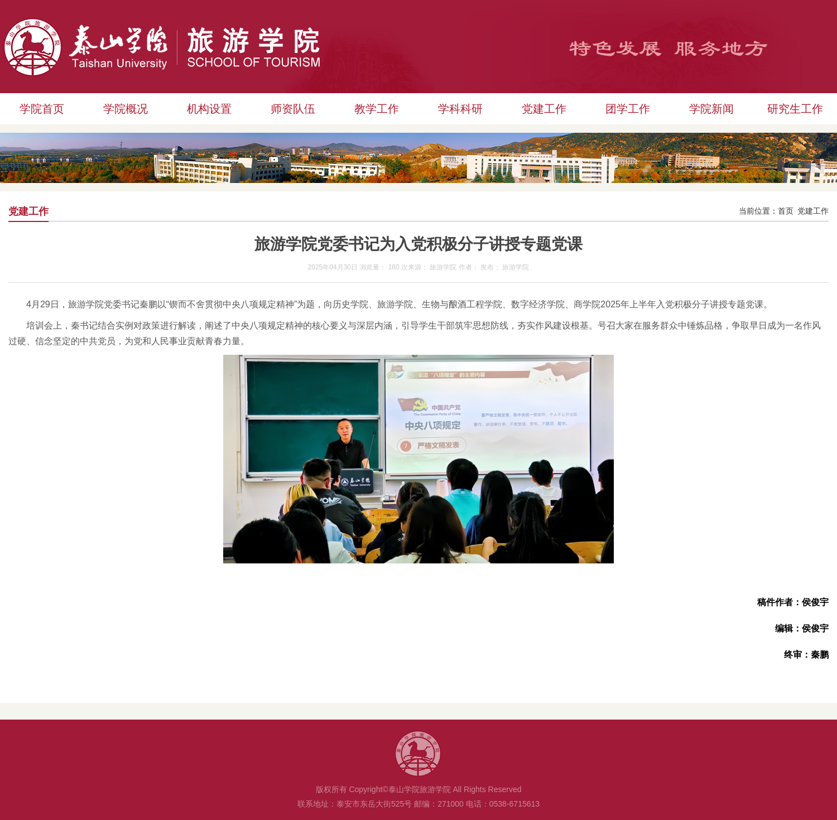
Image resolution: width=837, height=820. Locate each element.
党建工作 (544, 109)
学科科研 (460, 109)
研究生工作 (795, 109)
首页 (785, 211)
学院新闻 (711, 109)
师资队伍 (293, 109)
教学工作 (376, 109)
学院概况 (125, 109)
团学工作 (627, 109)
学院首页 (42, 109)
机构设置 (209, 109)
